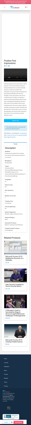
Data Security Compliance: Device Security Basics (14, 285)
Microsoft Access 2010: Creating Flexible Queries (14, 341)
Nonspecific (13, 137)
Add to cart (15, 120)
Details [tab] (15, 144)
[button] (4, 7)
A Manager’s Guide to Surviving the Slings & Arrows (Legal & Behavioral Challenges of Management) (15, 313)
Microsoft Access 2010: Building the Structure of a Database (14, 258)
